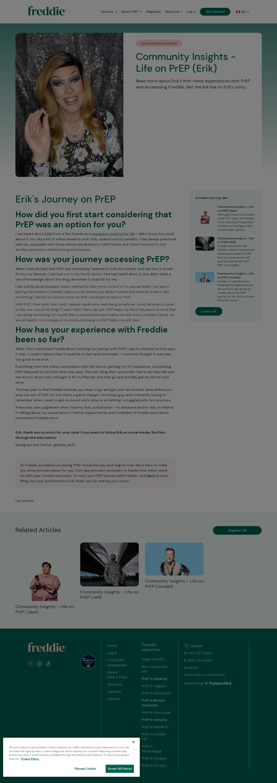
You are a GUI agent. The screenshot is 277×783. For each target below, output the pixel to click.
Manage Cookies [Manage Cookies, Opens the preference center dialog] (85, 768)
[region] (71, 757)
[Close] (133, 742)
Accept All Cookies (120, 768)
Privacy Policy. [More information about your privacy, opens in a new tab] (30, 759)
